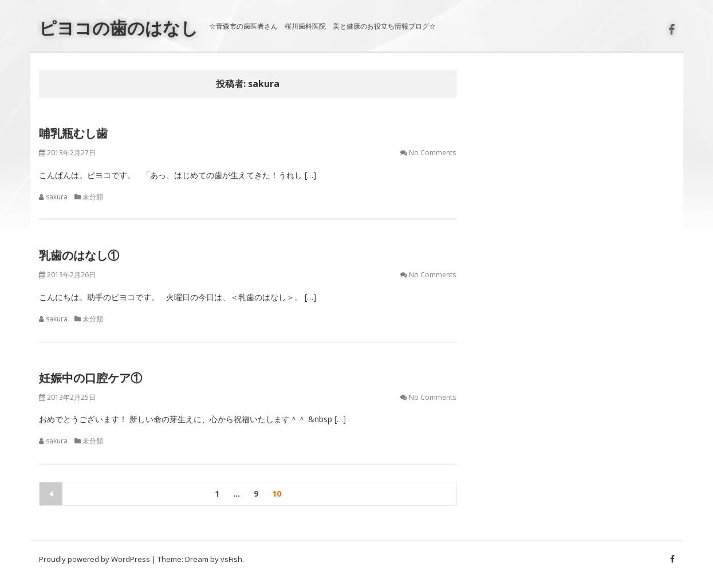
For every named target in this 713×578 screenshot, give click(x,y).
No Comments (432, 153)
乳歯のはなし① (79, 255)
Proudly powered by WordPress (94, 559)
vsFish (231, 559)
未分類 (92, 197)
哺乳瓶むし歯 (73, 133)
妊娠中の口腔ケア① (90, 378)
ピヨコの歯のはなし (118, 28)
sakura (57, 197)
